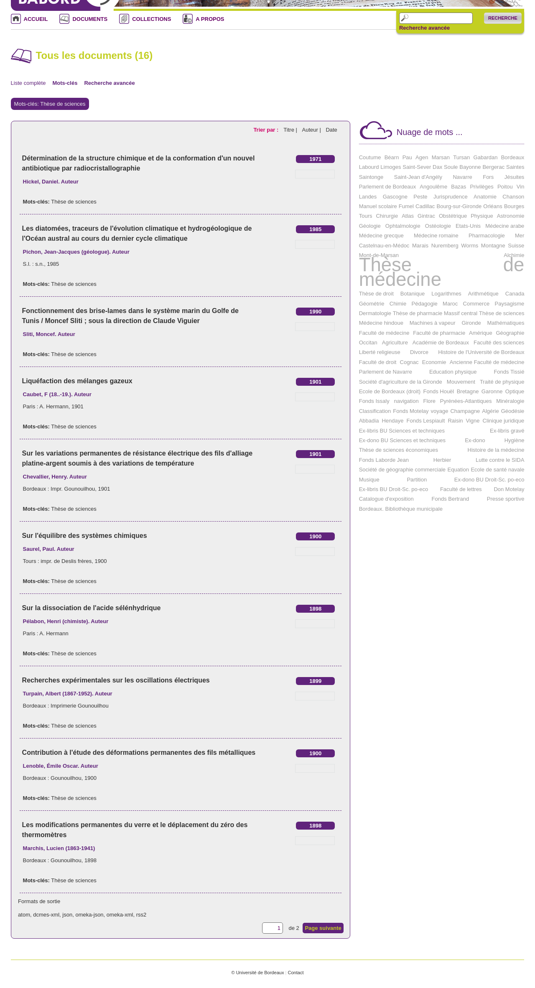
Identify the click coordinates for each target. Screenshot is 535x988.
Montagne (493, 245)
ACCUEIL (36, 19)
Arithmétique (483, 293)
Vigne (473, 421)
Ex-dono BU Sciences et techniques (402, 440)
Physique (482, 216)
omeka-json (89, 915)
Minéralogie (510, 401)
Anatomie (485, 197)
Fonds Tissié (509, 372)
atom (24, 915)
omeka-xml (120, 915)
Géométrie (372, 303)
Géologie (370, 226)
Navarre (462, 177)
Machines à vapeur (433, 323)
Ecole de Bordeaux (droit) (389, 391)
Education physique (452, 372)
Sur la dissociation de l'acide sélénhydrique (91, 607)
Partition (417, 479)
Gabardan (486, 157)
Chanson (513, 197)
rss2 (141, 915)
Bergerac (493, 167)
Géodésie (513, 411)
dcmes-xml (46, 915)
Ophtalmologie (402, 226)
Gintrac (426, 216)
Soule (451, 167)
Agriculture (395, 342)
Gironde (471, 323)
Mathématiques (506, 323)
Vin (521, 186)
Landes (368, 197)
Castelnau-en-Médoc (384, 245)
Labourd (369, 167)
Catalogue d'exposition (386, 499)
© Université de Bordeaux (257, 972)
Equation (458, 469)
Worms (469, 245)
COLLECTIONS (151, 19)
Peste (420, 197)
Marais (420, 245)
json (67, 915)
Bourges (514, 206)
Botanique (412, 293)
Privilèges (481, 186)
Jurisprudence (450, 197)
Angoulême (433, 186)
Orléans (492, 206)
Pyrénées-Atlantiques (466, 401)
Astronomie (511, 216)
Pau (407, 157)
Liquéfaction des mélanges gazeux (77, 381)
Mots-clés (64, 83)
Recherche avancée (424, 28)
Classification (375, 411)
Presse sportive (506, 499)
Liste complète (28, 83)
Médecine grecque (381, 235)
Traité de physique (502, 382)
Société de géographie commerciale (402, 469)
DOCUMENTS (89, 19)
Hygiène (514, 440)
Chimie (398, 303)
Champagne (465, 411)
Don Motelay (509, 489)
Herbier (442, 460)
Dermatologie (375, 313)
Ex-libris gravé (507, 431)
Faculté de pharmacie (439, 333)
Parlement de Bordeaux (387, 186)
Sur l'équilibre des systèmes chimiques (84, 535)
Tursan (461, 157)
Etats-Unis (468, 226)
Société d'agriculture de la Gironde (400, 382)
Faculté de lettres (461, 489)
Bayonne (470, 167)
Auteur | (312, 130)
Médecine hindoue (381, 323)
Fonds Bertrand (450, 499)
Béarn (392, 157)
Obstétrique (453, 216)
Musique (369, 479)
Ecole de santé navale (497, 469)
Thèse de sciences (73, 202)
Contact (295, 972)
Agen (421, 157)
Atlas (408, 216)
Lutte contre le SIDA (500, 460)
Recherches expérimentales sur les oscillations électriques (116, 680)
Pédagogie (425, 303)
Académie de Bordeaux (441, 342)
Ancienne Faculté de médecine (487, 362)
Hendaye (392, 421)
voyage (439, 411)
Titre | (290, 130)
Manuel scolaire (378, 206)
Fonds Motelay (410, 411)
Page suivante (323, 928)
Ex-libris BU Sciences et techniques (402, 431)
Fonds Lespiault (426, 421)
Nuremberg (445, 245)
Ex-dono (475, 440)
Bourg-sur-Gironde (459, 206)
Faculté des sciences (499, 342)
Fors (488, 177)
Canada (515, 293)
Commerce (476, 303)
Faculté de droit (378, 362)
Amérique (480, 333)
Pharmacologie (487, 235)
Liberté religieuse (379, 352)
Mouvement (461, 382)
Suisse (516, 245)
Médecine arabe (504, 226)
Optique (515, 391)
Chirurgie (387, 216)
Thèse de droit (376, 293)
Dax (437, 167)
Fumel (406, 206)
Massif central (460, 313)
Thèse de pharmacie (418, 313)
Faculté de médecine (384, 333)
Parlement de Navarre (385, 372)
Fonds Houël (438, 391)
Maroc (450, 303)
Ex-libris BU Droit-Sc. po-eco (393, 489)
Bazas (458, 186)
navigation (406, 401)
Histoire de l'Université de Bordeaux (481, 352)
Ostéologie (438, 226)
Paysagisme (510, 303)
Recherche (502, 17)
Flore (429, 401)
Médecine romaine (436, 235)
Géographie (510, 333)
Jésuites (514, 177)
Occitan (368, 342)
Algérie (490, 411)
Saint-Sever (417, 167)
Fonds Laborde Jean (384, 460)
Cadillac (425, 206)
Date (331, 130)
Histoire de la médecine (496, 450)
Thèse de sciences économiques (398, 450)
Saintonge (371, 177)
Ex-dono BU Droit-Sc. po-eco (489, 479)
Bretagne (468, 391)
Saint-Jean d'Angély (418, 177)
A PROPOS (210, 19)
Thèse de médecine (442, 272)
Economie (434, 362)
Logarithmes (446, 293)
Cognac (409, 362)
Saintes (515, 167)
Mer (519, 235)
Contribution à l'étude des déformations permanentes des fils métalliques (139, 752)
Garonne (492, 391)
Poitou (505, 186)
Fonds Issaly (374, 401)
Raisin (455, 421)
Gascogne (395, 197)
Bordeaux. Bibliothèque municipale (401, 509)
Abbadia (369, 421)
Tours (365, 216)
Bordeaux (513, 157)
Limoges (390, 167)
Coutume (370, 157)
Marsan (441, 157)
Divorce (419, 352)
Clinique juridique (504, 421)
